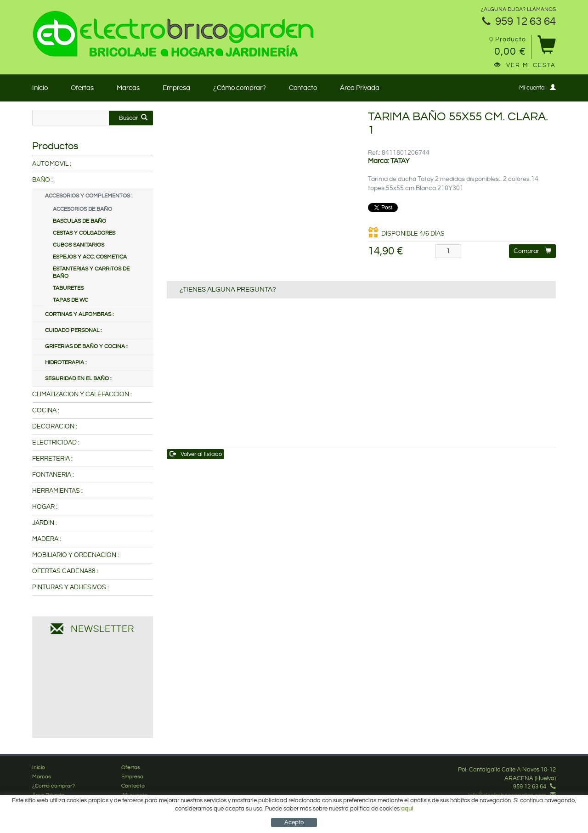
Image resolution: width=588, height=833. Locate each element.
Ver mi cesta (525, 65)
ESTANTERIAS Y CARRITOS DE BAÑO (91, 272)
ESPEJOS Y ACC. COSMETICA (90, 257)
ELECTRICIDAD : (55, 442)
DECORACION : (54, 426)
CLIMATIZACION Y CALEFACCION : (82, 394)
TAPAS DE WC (70, 300)
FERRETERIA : (52, 459)
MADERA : (46, 539)
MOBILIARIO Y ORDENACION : (75, 555)
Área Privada (359, 87)
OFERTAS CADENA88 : (65, 571)
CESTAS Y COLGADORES (84, 233)
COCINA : (45, 410)
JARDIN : (44, 523)
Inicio (40, 87)
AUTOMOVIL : (51, 164)
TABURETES (68, 288)
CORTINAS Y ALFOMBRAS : (79, 314)
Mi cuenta (537, 87)
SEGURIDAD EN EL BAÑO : (78, 379)
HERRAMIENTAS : (57, 491)
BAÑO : (42, 180)
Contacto (303, 87)
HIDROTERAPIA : (65, 363)
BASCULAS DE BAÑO (79, 221)
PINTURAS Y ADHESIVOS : (70, 587)
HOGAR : (44, 507)
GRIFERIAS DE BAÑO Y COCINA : (86, 346)
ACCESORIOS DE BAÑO (82, 209)
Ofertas (82, 87)
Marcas (128, 87)
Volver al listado (196, 453)
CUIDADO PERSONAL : (73, 330)
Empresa (176, 87)
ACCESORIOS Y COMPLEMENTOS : (88, 196)
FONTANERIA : (53, 475)
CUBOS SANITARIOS (78, 245)
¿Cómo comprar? (239, 87)
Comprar (532, 251)
